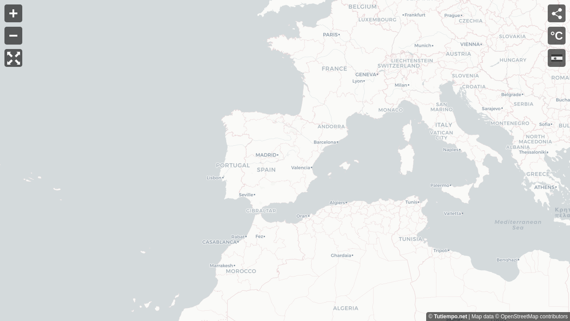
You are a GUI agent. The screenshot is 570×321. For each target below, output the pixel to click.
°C (556, 35)
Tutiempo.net (450, 316)
